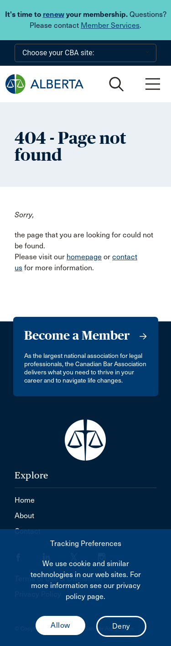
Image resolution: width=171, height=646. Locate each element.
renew (53, 14)
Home (25, 500)
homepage (84, 256)
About (24, 515)
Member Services (110, 25)
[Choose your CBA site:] (85, 53)
